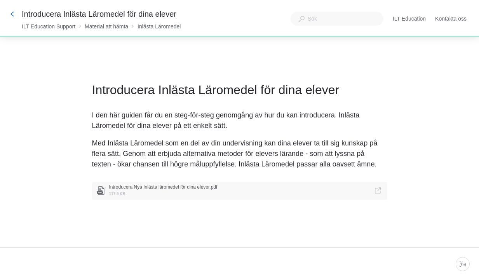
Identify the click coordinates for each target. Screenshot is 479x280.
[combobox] (337, 19)
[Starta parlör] (463, 264)
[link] (239, 191)
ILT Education (409, 19)
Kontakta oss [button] (451, 19)
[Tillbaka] (12, 14)
